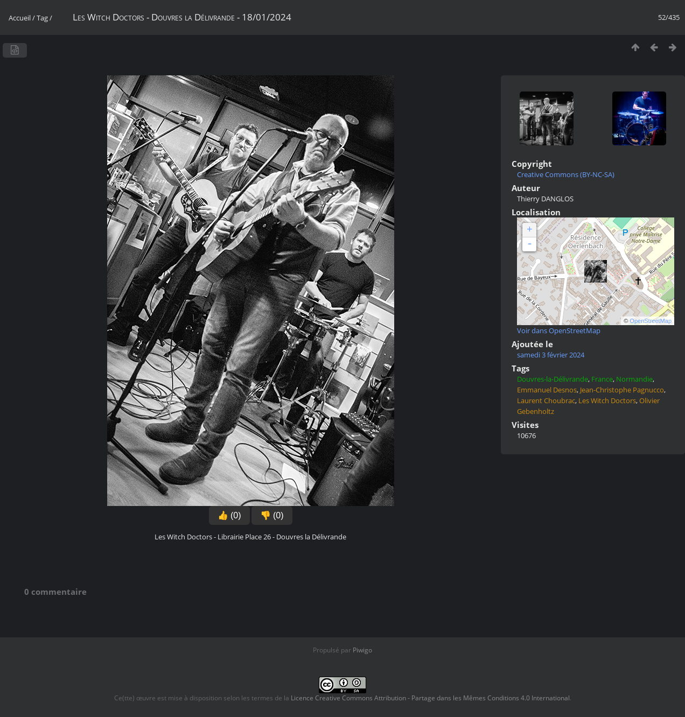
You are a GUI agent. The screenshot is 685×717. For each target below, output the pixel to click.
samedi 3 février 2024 (550, 355)
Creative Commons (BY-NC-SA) (565, 174)
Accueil (20, 18)
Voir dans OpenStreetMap (558, 330)
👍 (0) (229, 515)
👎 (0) (272, 515)
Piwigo (362, 650)
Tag (42, 18)
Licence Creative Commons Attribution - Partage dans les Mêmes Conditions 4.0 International (430, 697)
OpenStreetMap (651, 321)
